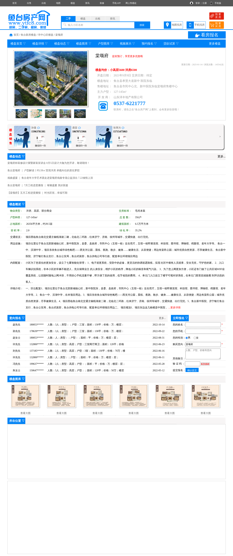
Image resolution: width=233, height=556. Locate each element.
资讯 (87, 3)
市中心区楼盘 (45, 34)
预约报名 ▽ (149, 43)
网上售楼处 (131, 3)
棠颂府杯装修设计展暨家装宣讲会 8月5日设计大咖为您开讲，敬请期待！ (48, 163)
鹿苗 (76, 127)
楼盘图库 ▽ (83, 43)
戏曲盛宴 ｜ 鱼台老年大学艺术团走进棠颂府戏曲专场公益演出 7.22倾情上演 (50, 178)
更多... (222, 156)
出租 (44, 3)
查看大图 (25, 413)
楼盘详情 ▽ (40, 43)
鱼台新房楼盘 (28, 34)
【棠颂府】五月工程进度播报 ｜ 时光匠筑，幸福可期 (37, 192)
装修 (102, 3)
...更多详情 (174, 307)
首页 (14, 3)
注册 (204, 3)
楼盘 (73, 3)
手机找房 (199, 24)
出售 (29, 3)
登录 (198, 3)
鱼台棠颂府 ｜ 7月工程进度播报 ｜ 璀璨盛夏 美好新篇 (37, 185)
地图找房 (177, 24)
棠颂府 (59, 34)
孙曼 (35, 127)
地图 (58, 3)
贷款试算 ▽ (171, 43)
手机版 (218, 3)
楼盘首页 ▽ (18, 43)
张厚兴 (118, 127)
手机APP (116, 3)
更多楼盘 (215, 43)
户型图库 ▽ (105, 43)
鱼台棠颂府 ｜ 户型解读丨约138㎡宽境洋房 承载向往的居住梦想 (43, 170)
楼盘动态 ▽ (62, 43)
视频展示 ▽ (127, 43)
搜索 (142, 25)
